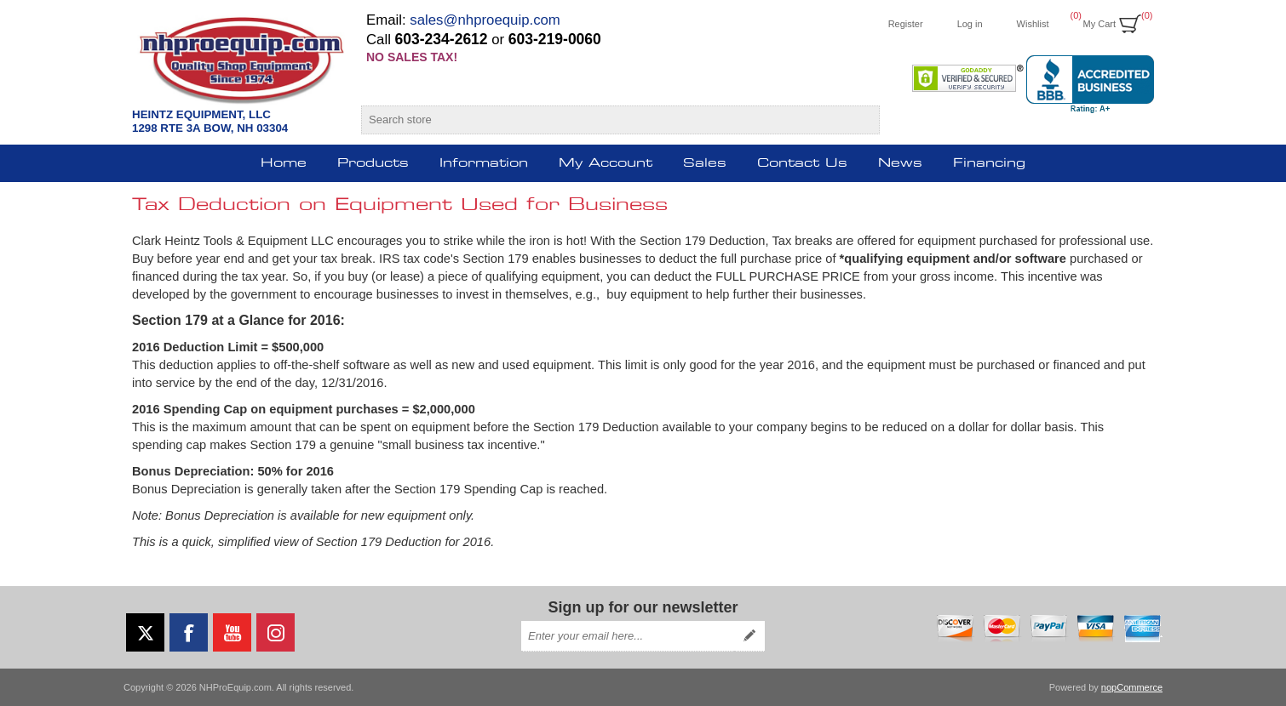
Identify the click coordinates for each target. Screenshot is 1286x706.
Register (905, 24)
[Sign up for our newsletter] (627, 636)
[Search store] (605, 120)
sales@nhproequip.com (485, 20)
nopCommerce (1132, 687)
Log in (970, 24)
